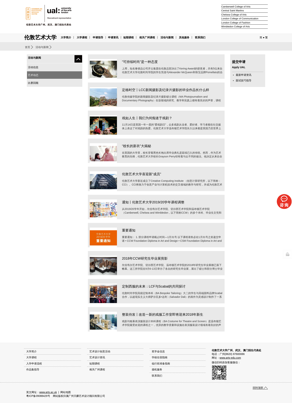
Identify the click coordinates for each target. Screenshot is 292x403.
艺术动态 (33, 75)
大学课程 (82, 37)
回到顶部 (258, 387)
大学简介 (66, 37)
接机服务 (157, 369)
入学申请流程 (34, 363)
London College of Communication (239, 18)
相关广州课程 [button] (147, 37)
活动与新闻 (42, 47)
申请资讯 (113, 37)
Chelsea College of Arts (234, 14)
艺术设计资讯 (97, 357)
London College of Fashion (235, 22)
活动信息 (33, 67)
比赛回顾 (33, 82)
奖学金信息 (158, 351)
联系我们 (200, 37)
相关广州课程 (97, 369)
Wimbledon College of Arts (235, 26)
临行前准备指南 (161, 363)
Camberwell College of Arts (235, 6)
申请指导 (98, 37)
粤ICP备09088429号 (38, 395)
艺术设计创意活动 (99, 351)
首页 (27, 47)
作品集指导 (32, 369)
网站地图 (65, 392)
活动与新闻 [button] (167, 37)
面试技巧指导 (243, 80)
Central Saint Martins (232, 10)
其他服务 (184, 37)
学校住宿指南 (159, 357)
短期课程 (128, 37)
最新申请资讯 (243, 74)
